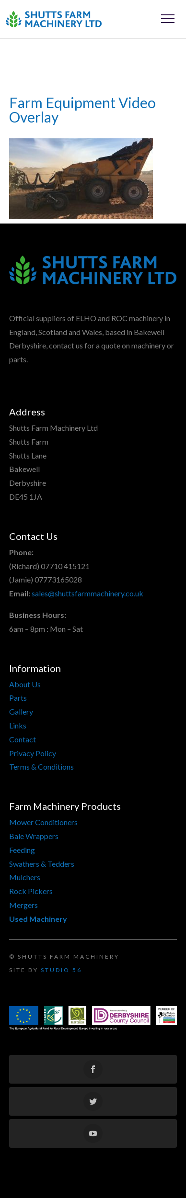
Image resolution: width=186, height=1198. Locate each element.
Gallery (21, 711)
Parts (18, 697)
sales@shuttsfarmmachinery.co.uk (87, 593)
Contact (22, 739)
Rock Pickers (31, 891)
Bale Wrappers (33, 835)
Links (17, 725)
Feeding (22, 849)
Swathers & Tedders (41, 863)
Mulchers (24, 877)
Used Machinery (38, 918)
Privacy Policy (32, 753)
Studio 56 (61, 970)
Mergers (23, 904)
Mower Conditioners (43, 822)
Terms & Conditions (41, 766)
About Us (25, 684)
